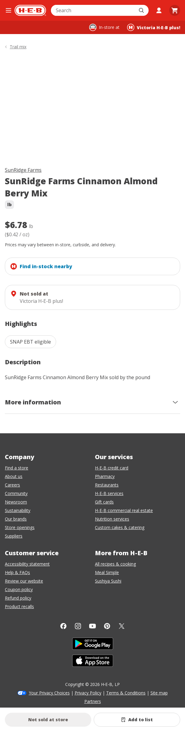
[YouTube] (92, 626)
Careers (12, 485)
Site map (159, 693)
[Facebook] (63, 626)
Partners (92, 701)
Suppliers (13, 536)
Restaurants (107, 485)
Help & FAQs (17, 572)
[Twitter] (121, 626)
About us (13, 476)
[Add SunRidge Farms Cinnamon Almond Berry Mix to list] (137, 720)
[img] (92, 109)
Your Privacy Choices (49, 693)
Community (16, 493)
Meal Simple (107, 572)
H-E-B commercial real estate (124, 510)
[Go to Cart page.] (174, 10)
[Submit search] (142, 10)
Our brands (16, 519)
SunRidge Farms (23, 170)
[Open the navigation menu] (8, 10)
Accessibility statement (27, 564)
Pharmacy (105, 476)
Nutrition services (112, 519)
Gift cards (104, 502)
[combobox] (93, 10)
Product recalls (19, 606)
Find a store (16, 468)
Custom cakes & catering (119, 527)
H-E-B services (109, 493)
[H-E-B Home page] (30, 10)
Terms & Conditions (126, 693)
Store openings (20, 527)
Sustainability (17, 510)
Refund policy (18, 598)
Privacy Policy (88, 693)
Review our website (24, 581)
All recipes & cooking (115, 564)
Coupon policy (19, 589)
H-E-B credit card (111, 468)
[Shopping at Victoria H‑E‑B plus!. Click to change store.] (153, 27)
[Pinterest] (107, 626)
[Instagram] (78, 626)
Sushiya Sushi (108, 581)
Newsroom (16, 502)
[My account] (158, 10)
